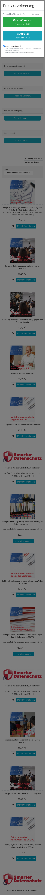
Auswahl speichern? (13, 46)
